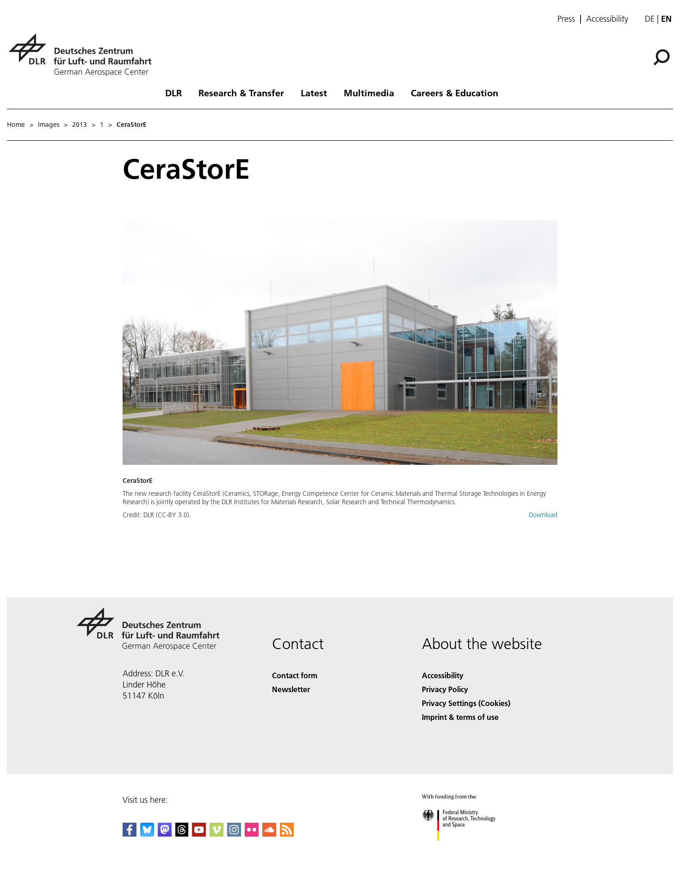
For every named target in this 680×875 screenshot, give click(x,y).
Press (566, 19)
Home (16, 124)
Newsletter (291, 689)
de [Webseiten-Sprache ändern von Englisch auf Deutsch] (650, 18)
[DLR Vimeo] (216, 833)
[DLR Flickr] (252, 833)
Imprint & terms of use (460, 717)
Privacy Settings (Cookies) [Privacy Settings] (466, 703)
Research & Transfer (241, 93)
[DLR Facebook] (129, 833)
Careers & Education (454, 93)
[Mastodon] (165, 833)
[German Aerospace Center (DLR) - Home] (83, 54)
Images (48, 124)
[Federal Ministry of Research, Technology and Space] (467, 849)
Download (543, 515)
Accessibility (607, 19)
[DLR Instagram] (234, 833)
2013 (79, 124)
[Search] (661, 57)
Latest (314, 93)
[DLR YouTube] (199, 833)
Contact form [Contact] (294, 675)
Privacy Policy (445, 689)
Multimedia (369, 93)
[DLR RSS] (287, 833)
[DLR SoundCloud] (269, 833)
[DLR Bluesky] (147, 833)
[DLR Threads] (181, 833)
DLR (173, 93)
